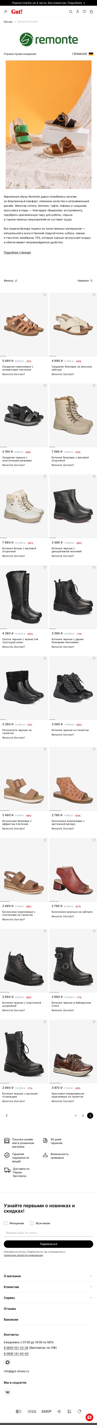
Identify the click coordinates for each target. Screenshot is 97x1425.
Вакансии (11, 1319)
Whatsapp (89, 1417)
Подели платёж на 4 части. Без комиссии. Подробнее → (48, 2)
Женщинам (17, 1223)
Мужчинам (43, 1223)
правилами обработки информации (23, 1255)
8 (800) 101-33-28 (16, 1348)
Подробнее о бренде (17, 252)
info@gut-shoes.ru (16, 1371)
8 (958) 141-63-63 (16, 1353)
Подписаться (48, 1244)
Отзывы (10, 1309)
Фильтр (11, 280)
